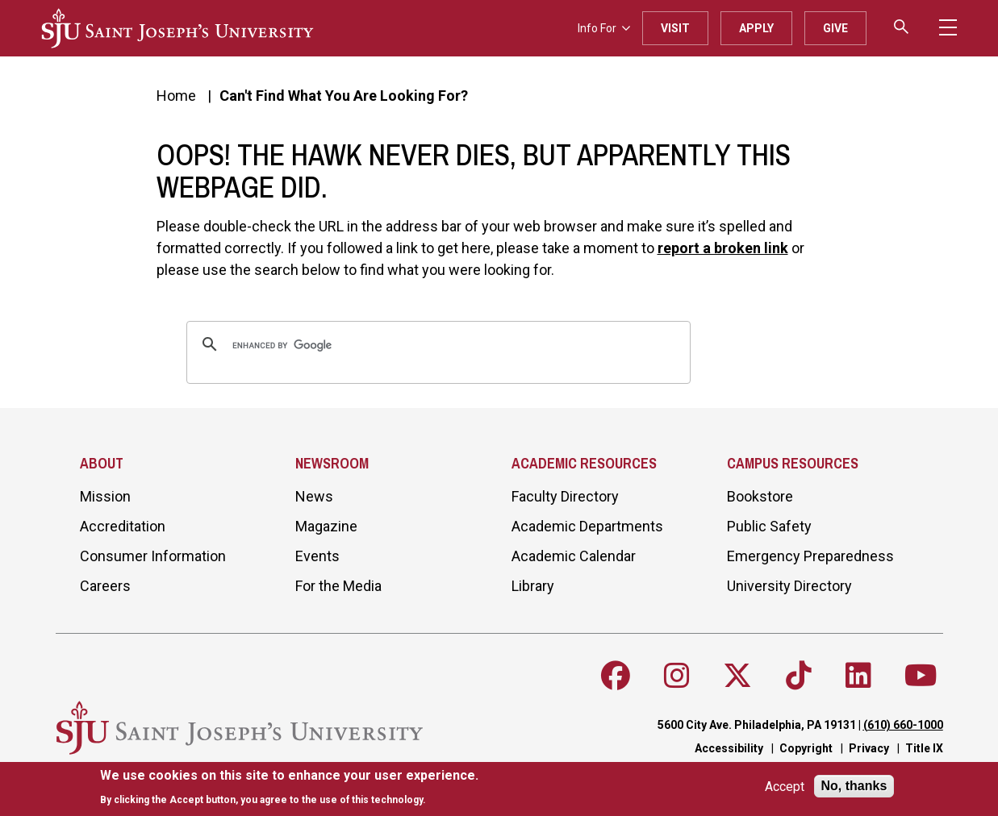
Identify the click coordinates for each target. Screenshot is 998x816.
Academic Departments (587, 526)
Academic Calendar (574, 555)
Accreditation (122, 526)
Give (835, 28)
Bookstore (760, 496)
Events (317, 555)
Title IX (924, 748)
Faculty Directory (565, 496)
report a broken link (723, 247)
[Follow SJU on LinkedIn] (858, 676)
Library (533, 585)
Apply (756, 28)
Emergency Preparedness (810, 555)
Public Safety (769, 526)
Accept (784, 786)
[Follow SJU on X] (737, 676)
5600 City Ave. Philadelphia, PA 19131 (757, 724)
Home (176, 95)
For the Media (338, 585)
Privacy (869, 748)
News (314, 496)
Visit (675, 28)
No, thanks (854, 786)
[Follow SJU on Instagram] (676, 676)
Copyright (806, 748)
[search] (436, 346)
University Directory (789, 585)
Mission (105, 496)
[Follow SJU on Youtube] (921, 676)
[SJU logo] (177, 28)
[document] (289, 787)
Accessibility (729, 748)
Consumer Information (153, 555)
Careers (105, 585)
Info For (604, 28)
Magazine (326, 526)
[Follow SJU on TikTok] (798, 676)
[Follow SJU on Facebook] (615, 676)
